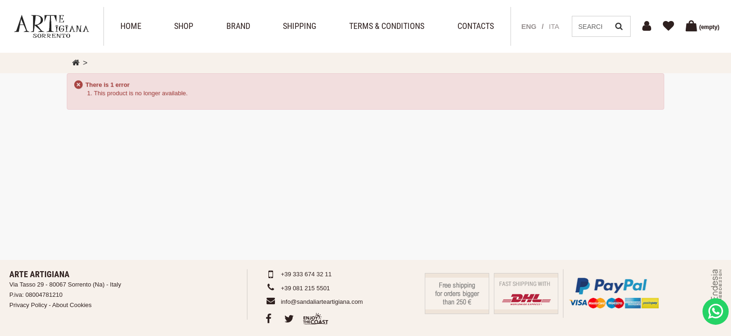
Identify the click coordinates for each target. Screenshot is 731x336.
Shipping (299, 26)
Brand (238, 26)
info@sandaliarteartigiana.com (322, 301)
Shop (183, 26)
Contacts (475, 26)
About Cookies (72, 304)
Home (130, 26)
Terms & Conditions (386, 26)
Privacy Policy (28, 304)
